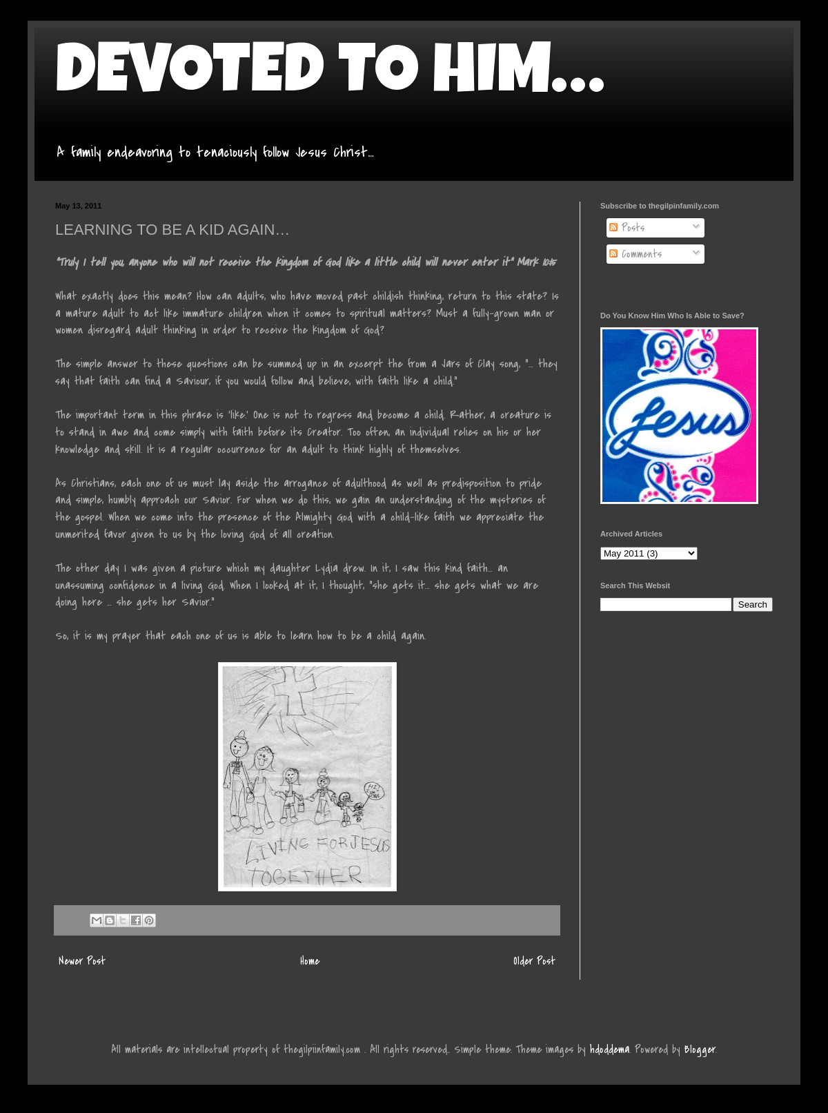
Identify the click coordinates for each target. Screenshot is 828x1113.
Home (309, 961)
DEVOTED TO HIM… (329, 77)
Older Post (534, 961)
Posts (626, 227)
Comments (635, 254)
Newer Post (82, 961)
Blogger (700, 1049)
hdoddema (609, 1049)
